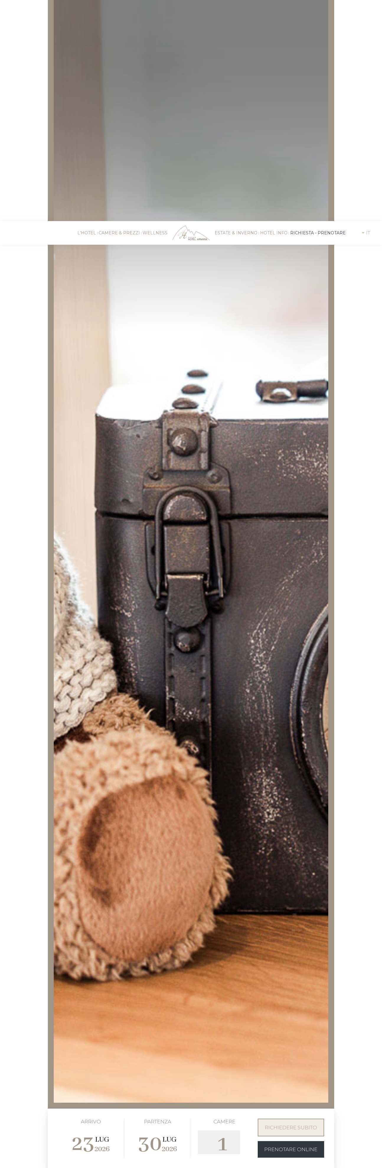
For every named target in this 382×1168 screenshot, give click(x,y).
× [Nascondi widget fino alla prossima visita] (19, 1130)
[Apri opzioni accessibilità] (13, 1137)
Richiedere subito (291, 991)
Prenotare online (290, 1013)
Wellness (155, 11)
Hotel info (274, 11)
